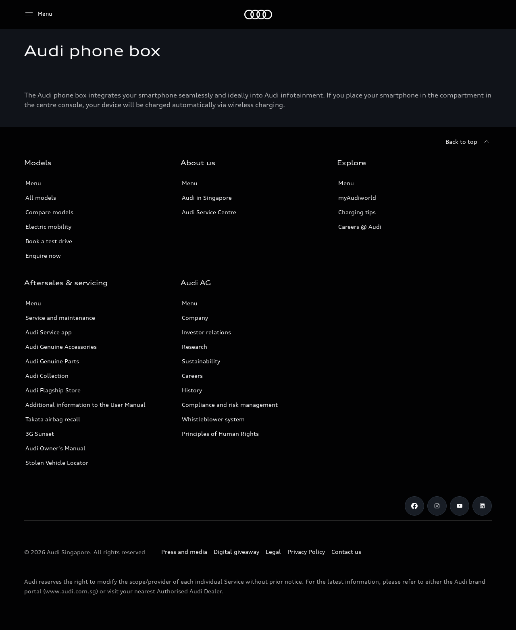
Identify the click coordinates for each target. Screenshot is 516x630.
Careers (192, 375)
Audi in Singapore (207, 197)
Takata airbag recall (52, 419)
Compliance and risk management (230, 404)
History (192, 390)
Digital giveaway (236, 551)
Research (194, 346)
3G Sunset (39, 433)
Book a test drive (48, 241)
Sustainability (201, 361)
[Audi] (258, 14)
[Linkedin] (482, 506)
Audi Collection (47, 375)
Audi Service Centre (209, 212)
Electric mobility (48, 226)
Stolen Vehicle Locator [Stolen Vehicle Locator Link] (56, 462)
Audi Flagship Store (53, 390)
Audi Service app (48, 332)
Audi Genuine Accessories (61, 346)
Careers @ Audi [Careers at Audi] (359, 226)
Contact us (346, 551)
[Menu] (38, 14)
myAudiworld (357, 197)
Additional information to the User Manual (85, 404)
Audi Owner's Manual (55, 448)
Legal (273, 551)
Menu (33, 183)
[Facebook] (414, 506)
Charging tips (357, 212)
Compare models (49, 212)
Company (195, 317)
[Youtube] (459, 506)
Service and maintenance (60, 317)
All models (40, 197)
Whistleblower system (213, 419)
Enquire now (43, 255)
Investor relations (206, 332)
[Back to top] (468, 142)
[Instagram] (437, 506)
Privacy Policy (306, 551)
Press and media (184, 551)
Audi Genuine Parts (52, 361)
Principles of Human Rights (220, 433)
